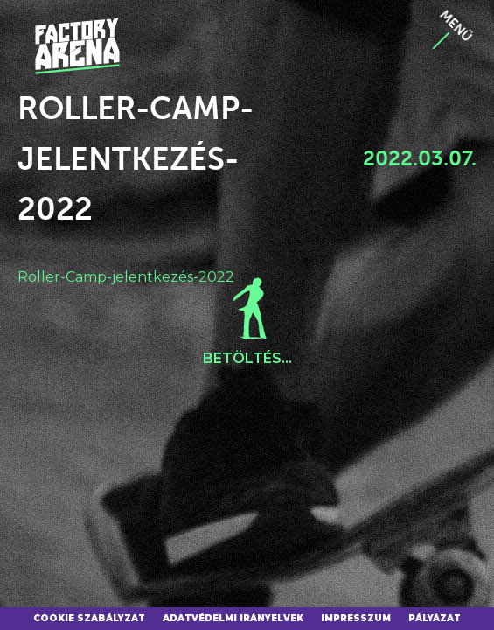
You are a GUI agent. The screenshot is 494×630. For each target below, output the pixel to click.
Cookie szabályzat (89, 618)
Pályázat (434, 618)
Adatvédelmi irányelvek (233, 618)
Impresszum (356, 618)
